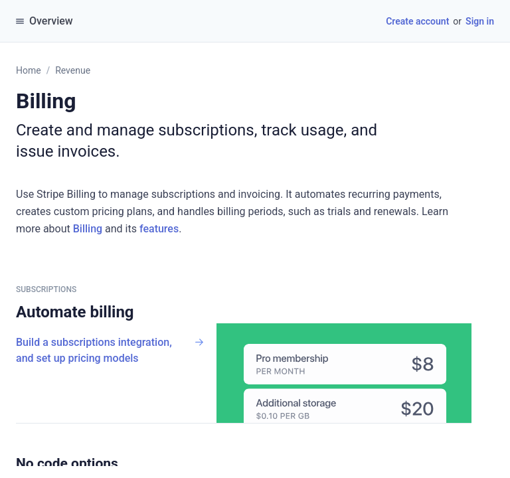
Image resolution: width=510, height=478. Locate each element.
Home (28, 70)
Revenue (72, 70)
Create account (417, 21)
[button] (125, 463)
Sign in (480, 21)
